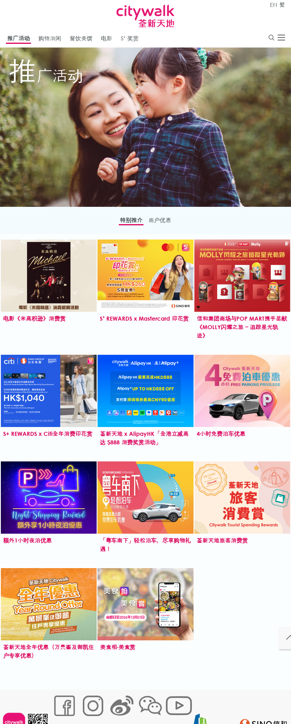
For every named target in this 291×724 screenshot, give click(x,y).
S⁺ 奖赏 (130, 39)
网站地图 (60, 706)
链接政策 (110, 706)
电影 (106, 39)
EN (273, 4)
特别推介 (127, 222)
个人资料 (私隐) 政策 (142, 706)
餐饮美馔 (81, 39)
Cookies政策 (85, 706)
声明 (170, 706)
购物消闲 (49, 39)
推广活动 (18, 39)
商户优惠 (164, 222)
